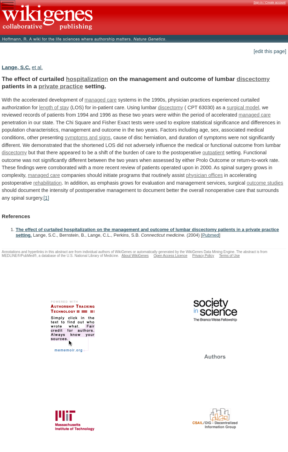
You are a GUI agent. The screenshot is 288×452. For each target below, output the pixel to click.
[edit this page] (269, 51)
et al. (37, 67)
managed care (101, 100)
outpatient (213, 152)
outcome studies (265, 183)
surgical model (243, 107)
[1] (46, 198)
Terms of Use (229, 256)
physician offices (204, 175)
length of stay (54, 107)
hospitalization (87, 78)
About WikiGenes (135, 256)
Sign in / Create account (269, 2)
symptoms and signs (88, 137)
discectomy (253, 78)
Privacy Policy (203, 256)
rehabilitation (47, 183)
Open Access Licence (170, 256)
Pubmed (210, 235)
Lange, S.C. (16, 67)
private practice (61, 86)
